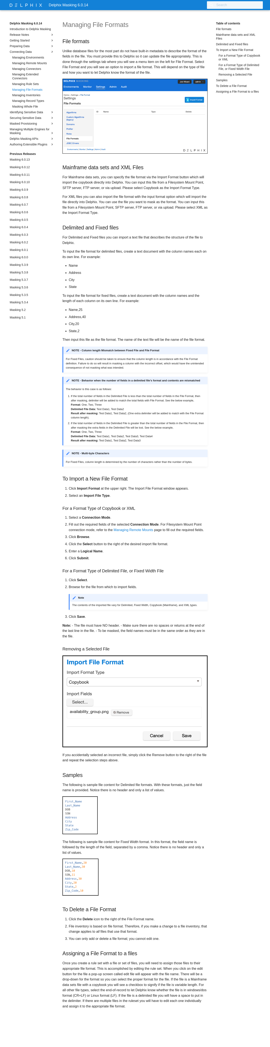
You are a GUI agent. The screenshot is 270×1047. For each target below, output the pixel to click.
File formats (223, 29)
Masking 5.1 (18, 317)
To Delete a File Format (231, 86)
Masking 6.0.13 (20, 159)
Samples (221, 80)
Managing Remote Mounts (29, 63)
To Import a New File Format (234, 50)
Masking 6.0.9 (19, 189)
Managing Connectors (26, 69)
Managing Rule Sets (25, 84)
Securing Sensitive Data (32, 118)
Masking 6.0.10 (20, 182)
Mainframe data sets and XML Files (235, 36)
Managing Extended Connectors (25, 76)
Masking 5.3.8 (19, 272)
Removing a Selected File (235, 74)
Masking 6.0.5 (19, 219)
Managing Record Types (28, 101)
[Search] (238, 5)
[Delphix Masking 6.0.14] (26, 5)
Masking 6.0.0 (19, 257)
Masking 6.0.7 (19, 204)
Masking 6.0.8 (19, 197)
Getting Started (32, 40)
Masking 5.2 (18, 310)
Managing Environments (28, 57)
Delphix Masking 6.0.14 (26, 23)
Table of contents (228, 23)
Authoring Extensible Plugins (32, 144)
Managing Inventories (26, 95)
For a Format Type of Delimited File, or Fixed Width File (239, 67)
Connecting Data (32, 52)
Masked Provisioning (32, 123)
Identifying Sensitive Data (32, 112)
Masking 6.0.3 (19, 234)
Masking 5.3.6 (19, 287)
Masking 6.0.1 (19, 250)
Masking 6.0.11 (20, 174)
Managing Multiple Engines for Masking (32, 131)
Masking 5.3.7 (19, 279)
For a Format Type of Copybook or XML (239, 57)
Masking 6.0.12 (20, 167)
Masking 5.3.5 (19, 295)
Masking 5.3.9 (19, 264)
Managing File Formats (27, 89)
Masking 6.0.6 (19, 212)
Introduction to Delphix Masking (30, 29)
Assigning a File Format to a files (237, 91)
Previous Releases (23, 154)
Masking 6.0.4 (19, 227)
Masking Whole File (25, 106)
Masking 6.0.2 (19, 242)
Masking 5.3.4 (19, 302)
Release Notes (32, 35)
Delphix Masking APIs (32, 139)
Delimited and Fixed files (232, 44)
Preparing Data (32, 46)
